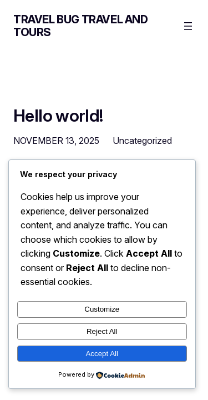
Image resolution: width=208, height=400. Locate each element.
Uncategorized (142, 140)
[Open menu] (188, 26)
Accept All (101, 353)
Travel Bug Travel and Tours (80, 26)
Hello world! (58, 115)
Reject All (102, 331)
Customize (101, 309)
